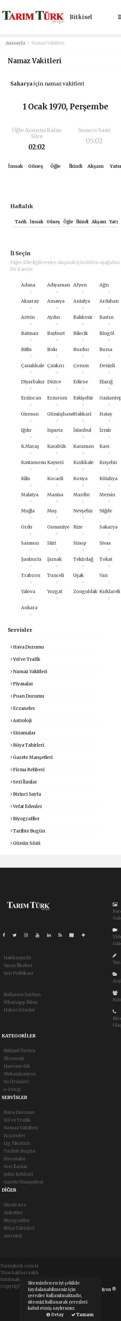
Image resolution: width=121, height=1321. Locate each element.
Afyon (80, 285)
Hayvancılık (17, 1066)
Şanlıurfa (31, 559)
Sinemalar (15, 1159)
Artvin (28, 317)
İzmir (105, 430)
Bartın (106, 317)
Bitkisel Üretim (19, 1051)
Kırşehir (108, 462)
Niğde (105, 511)
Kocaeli (55, 478)
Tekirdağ (83, 559)
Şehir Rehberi (18, 1174)
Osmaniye (58, 527)
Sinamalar (23, 733)
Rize (78, 527)
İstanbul (82, 430)
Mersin (107, 495)
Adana (28, 285)
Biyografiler (25, 819)
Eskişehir (83, 398)
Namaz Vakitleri (48, 43)
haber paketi (14, 1300)
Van (103, 575)
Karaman (83, 446)
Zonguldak (85, 591)
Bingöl (106, 333)
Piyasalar (22, 684)
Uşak (78, 575)
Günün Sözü (26, 843)
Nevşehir (83, 511)
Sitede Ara (15, 1205)
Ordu (26, 527)
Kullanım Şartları (22, 994)
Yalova (28, 591)
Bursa (105, 349)
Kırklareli (109, 591)
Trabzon (30, 575)
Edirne (80, 382)
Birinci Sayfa (26, 794)
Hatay (105, 414)
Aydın (53, 317)
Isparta (55, 430)
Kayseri (55, 462)
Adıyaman (58, 285)
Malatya (29, 495)
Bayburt (56, 333)
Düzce (54, 382)
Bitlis (26, 349)
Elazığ (106, 382)
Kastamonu (33, 462)
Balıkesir (83, 317)
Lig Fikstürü (17, 1143)
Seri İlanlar (24, 782)
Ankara (29, 607)
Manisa (55, 495)
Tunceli (55, 575)
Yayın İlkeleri (18, 965)
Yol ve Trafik (25, 659)
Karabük (56, 446)
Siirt (51, 543)
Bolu (52, 349)
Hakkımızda (17, 958)
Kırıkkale (83, 462)
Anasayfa (15, 43)
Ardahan (109, 301)
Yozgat (54, 591)
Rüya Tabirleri (27, 745)
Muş (51, 511)
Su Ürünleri (16, 1081)
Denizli (107, 365)
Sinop (79, 543)
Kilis (25, 478)
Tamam (82, 1314)
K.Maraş (30, 446)
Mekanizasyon (20, 1074)
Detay (55, 1314)
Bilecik (80, 333)
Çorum (81, 365)
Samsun (30, 543)
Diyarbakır (33, 382)
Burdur (81, 349)
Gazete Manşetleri (32, 757)
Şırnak (54, 559)
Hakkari (82, 414)
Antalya (81, 301)
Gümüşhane (60, 414)
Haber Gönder (19, 1010)
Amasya (56, 301)
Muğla (28, 511)
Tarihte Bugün (28, 831)
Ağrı (104, 285)
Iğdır (26, 430)
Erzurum (57, 398)
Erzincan (31, 398)
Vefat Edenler (26, 806)
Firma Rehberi (28, 769)
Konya (80, 478)
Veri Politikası (18, 973)
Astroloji (21, 720)
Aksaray (30, 301)
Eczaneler (23, 708)
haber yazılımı (16, 1293)
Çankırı (55, 365)
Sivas (105, 543)
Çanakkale (32, 365)
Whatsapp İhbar (21, 1002)
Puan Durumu (28, 696)
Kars (104, 446)
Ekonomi (14, 1058)
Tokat (105, 559)
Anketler (13, 1212)
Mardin (81, 495)
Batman (29, 333)
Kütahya (108, 478)
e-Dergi (12, 1089)
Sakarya (108, 527)
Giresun (30, 414)
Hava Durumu (27, 647)
